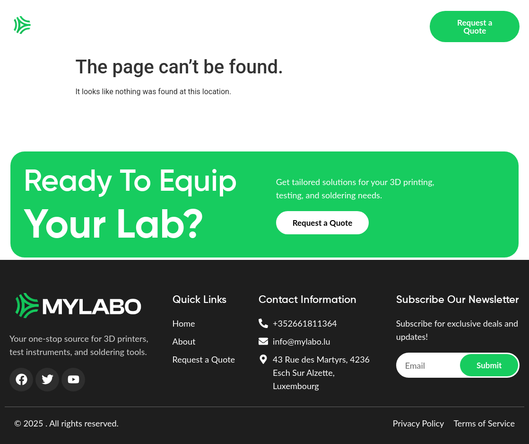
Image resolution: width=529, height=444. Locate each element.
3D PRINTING (174, 19)
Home (127, 19)
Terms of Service (484, 423)
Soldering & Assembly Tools (335, 19)
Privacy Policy (418, 423)
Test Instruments (243, 19)
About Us (137, 34)
